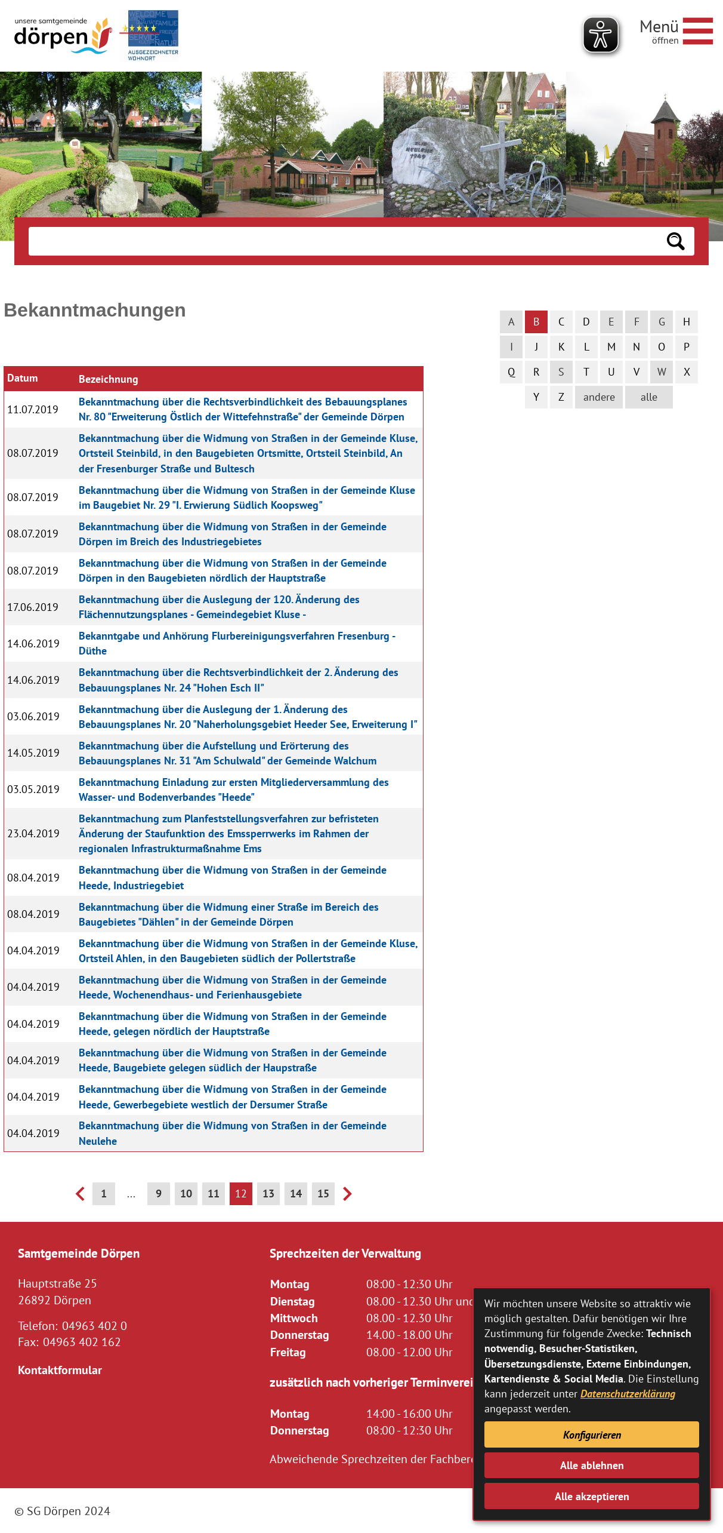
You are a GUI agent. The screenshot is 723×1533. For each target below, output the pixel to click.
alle (649, 397)
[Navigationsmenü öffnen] (676, 29)
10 (186, 1193)
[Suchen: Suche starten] (675, 241)
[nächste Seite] (347, 1197)
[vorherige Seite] (79, 1197)
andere (599, 397)
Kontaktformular (60, 1369)
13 (268, 1193)
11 (214, 1193)
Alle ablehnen (592, 1465)
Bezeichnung (108, 379)
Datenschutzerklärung (627, 1393)
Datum (22, 378)
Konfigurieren (592, 1435)
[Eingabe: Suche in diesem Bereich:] (343, 241)
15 (323, 1193)
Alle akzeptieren (592, 1496)
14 (296, 1193)
